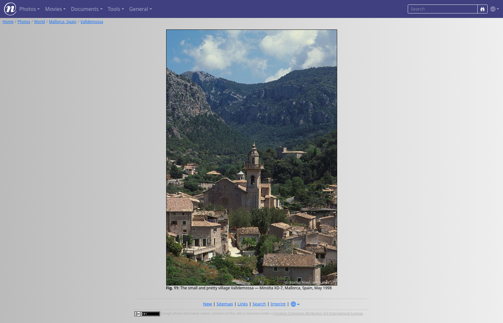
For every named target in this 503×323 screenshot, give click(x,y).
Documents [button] (84, 8)
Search (259, 304)
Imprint (278, 304)
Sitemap (225, 304)
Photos (24, 21)
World (39, 21)
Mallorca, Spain (62, 21)
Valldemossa (92, 21)
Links (243, 304)
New (207, 304)
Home (8, 21)
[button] (493, 9)
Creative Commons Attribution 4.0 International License (318, 313)
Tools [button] (114, 8)
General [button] (138, 8)
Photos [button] (27, 8)
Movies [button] (53, 8)
